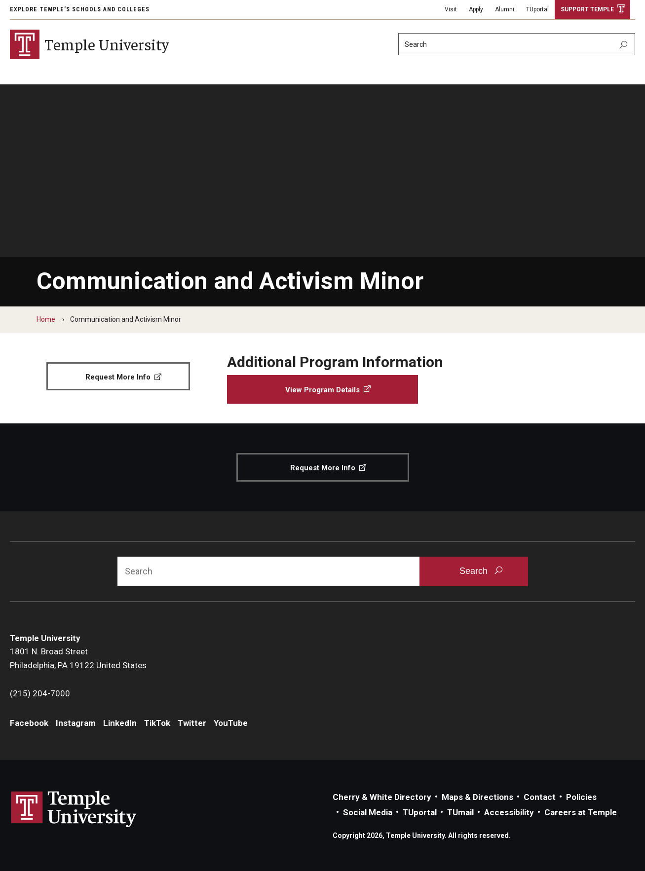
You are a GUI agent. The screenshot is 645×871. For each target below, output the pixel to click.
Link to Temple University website (74, 809)
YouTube (231, 723)
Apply (476, 9)
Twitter (192, 723)
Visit (451, 9)
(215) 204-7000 (40, 693)
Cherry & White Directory (382, 797)
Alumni (504, 9)
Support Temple (587, 9)
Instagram (76, 723)
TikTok (157, 723)
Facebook (29, 723)
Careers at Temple (580, 812)
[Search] (516, 44)
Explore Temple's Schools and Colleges (80, 9)
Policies (581, 797)
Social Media (367, 812)
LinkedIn (120, 723)
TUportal (537, 9)
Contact (540, 797)
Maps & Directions (477, 797)
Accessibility (509, 812)
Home (46, 319)
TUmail (460, 812)
